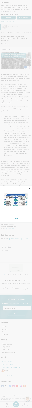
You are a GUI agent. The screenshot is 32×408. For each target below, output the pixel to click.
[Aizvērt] (29, 188)
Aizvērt (16, 219)
